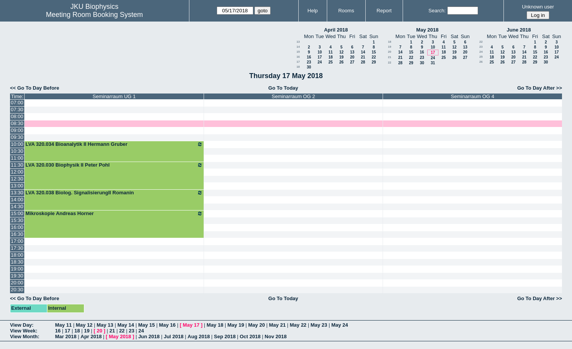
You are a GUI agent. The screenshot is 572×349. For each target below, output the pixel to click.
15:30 (17, 220)
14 (298, 46)
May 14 (125, 325)
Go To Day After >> (539, 88)
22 (373, 57)
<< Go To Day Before (34, 88)
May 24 (339, 325)
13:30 (17, 192)
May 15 (146, 325)
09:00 (17, 130)
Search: (437, 10)
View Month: (24, 336)
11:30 (17, 165)
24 (320, 62)
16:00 (17, 227)
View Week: (23, 331)
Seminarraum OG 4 (472, 96)
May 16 (167, 325)
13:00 (17, 186)
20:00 (17, 283)
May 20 (256, 325)
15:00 (17, 213)
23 (309, 62)
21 (363, 57)
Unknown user (538, 7)
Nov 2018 (276, 336)
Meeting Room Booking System (94, 14)
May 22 (298, 325)
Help (313, 10)
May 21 (277, 325)
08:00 (17, 116)
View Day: (21, 325)
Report (383, 10)
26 (341, 62)
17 (320, 57)
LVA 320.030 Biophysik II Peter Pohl (114, 165)
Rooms (346, 10)
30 (309, 67)
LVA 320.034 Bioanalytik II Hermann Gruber (114, 144)
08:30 (17, 123)
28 (363, 62)
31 (433, 63)
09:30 (17, 137)
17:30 (17, 248)
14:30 (17, 206)
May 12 (84, 325)
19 (341, 57)
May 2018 (427, 30)
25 (330, 62)
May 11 (63, 325)
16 (298, 56)
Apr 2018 (91, 336)
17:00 (17, 241)
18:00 (17, 255)
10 (320, 52)
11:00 (17, 158)
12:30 (17, 179)
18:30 (17, 262)
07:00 (17, 102)
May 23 (319, 325)
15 (298, 51)
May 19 (235, 325)
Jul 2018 (173, 336)
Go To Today (283, 88)
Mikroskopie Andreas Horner (114, 213)
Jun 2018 (149, 336)
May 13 (105, 325)
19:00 (17, 269)
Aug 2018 (198, 336)
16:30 (17, 234)
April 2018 (336, 30)
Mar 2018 (66, 336)
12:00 (17, 172)
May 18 (215, 325)
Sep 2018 (225, 336)
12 (341, 52)
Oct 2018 (250, 336)
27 (352, 62)
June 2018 (519, 30)
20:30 (17, 289)
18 (330, 57)
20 (352, 57)
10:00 (17, 144)
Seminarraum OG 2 (293, 96)
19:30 (17, 276)
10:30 (17, 151)
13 (298, 41)
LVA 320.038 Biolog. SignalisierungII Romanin (114, 193)
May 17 (191, 325)
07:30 (17, 109)
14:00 (17, 199)
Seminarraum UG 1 (114, 96)
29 (373, 62)
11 (330, 52)
